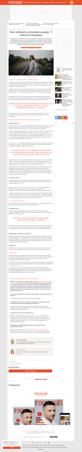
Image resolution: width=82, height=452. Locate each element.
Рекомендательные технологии (50, 447)
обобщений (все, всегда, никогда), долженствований (36, 330)
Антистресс (23, 48)
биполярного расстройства (15, 265)
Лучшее (25, 2)
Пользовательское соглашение (22, 447)
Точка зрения (34, 2)
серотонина (14, 143)
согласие (5, 444)
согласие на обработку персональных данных (39, 431)
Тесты (71, 2)
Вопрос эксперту (43, 445)
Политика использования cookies (36, 447)
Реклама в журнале (35, 445)
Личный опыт (45, 2)
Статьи (29, 2)
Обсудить (47, 29)
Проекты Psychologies (61, 447)
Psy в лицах (58, 2)
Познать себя (38, 48)
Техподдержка (40, 449)
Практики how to (30, 48)
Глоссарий (64, 2)
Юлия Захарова (21, 350)
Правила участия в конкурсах (58, 445)
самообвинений (30, 320)
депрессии (23, 113)
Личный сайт (19, 354)
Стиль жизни (52, 2)
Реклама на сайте (26, 445)
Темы (39, 2)
